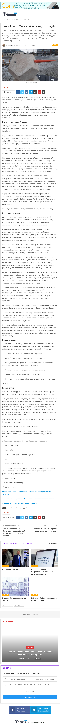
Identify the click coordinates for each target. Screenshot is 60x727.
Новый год (16, 508)
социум (24, 508)
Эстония (35, 508)
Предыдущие (8, 605)
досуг (9, 508)
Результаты (30, 691)
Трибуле (54, 45)
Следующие (18, 605)
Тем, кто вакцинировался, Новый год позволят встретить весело (28, 499)
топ (29, 508)
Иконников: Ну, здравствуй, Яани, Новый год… (21, 503)
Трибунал (30, 647)
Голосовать (30, 697)
